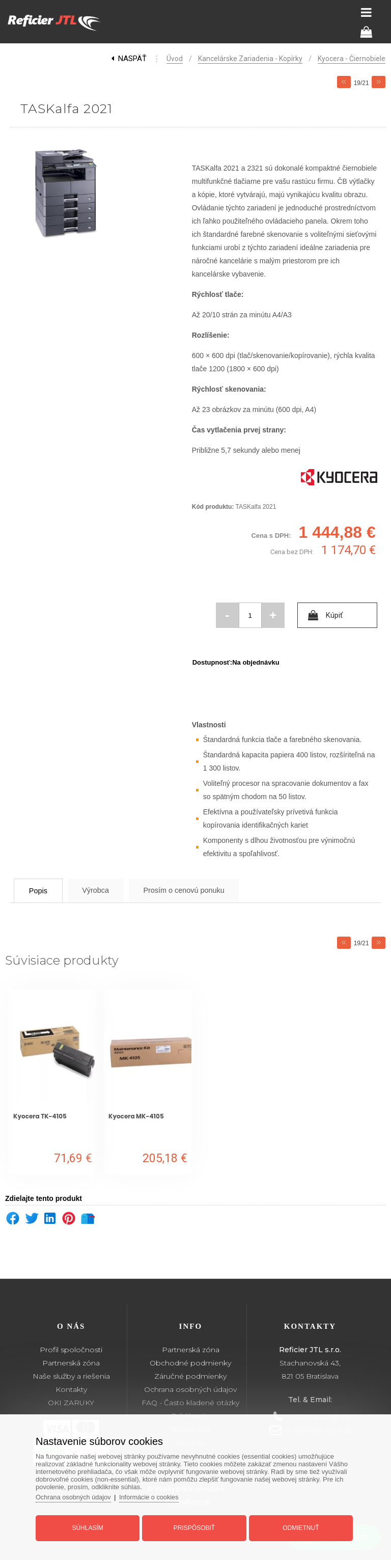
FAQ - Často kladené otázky (190, 1402)
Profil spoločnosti (71, 1349)
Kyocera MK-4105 (136, 1116)
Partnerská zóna (71, 1362)
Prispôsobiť (194, 1525)
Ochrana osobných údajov (190, 1389)
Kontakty (71, 1389)
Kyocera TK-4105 (40, 1116)
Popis (43, 890)
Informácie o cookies (154, 1495)
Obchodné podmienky (190, 1362)
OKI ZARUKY (71, 1402)
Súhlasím (89, 1525)
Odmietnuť (299, 1525)
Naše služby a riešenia (71, 1376)
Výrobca (108, 890)
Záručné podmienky (190, 1376)
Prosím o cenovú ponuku (205, 890)
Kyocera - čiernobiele (351, 58)
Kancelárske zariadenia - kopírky (250, 58)
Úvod (174, 58)
